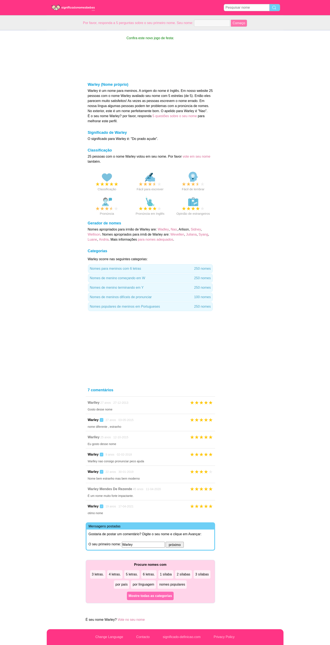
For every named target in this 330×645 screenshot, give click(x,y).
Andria (104, 239)
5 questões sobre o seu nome (175, 116)
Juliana (191, 234)
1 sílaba (166, 574)
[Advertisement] (63, 93)
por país (122, 584)
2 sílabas (183, 574)
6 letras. (149, 574)
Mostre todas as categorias (150, 596)
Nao (174, 229)
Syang (203, 234)
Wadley (163, 229)
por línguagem (143, 584)
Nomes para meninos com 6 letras (150, 268)
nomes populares (172, 584)
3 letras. (98, 574)
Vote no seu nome (131, 619)
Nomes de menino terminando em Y (150, 287)
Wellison (94, 234)
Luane (92, 239)
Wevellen (177, 234)
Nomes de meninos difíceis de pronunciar (150, 297)
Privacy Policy (224, 637)
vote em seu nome (196, 156)
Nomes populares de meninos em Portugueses (150, 306)
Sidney (196, 229)
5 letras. (132, 574)
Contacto (143, 637)
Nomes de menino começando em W (150, 278)
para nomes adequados (155, 239)
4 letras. (115, 574)
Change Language (109, 637)
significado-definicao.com (182, 637)
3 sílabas (202, 574)
